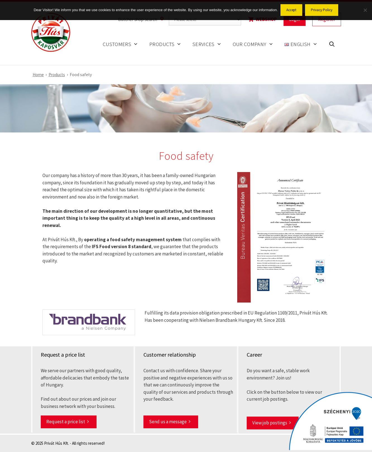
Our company (256, 44)
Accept (291, 10)
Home (38, 74)
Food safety (81, 74)
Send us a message (168, 422)
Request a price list (65, 422)
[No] (365, 10)
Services (210, 44)
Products (168, 44)
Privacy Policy (321, 10)
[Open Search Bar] (332, 45)
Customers (123, 44)
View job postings (269, 423)
